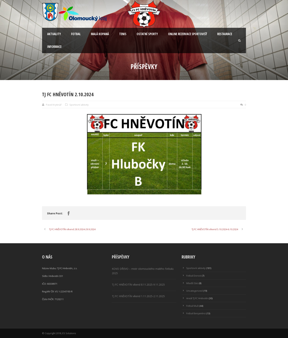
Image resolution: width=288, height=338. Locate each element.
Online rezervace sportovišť (187, 34)
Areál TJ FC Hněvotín (197, 298)
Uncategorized (194, 290)
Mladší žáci (192, 283)
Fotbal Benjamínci (196, 313)
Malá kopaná (100, 34)
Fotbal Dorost (193, 275)
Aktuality (54, 34)
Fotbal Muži (192, 305)
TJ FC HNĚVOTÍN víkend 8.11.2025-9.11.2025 (138, 284)
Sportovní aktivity (79, 104)
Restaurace (224, 34)
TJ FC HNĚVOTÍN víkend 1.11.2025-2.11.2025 (138, 296)
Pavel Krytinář (54, 104)
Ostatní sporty (147, 34)
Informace (54, 47)
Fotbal (76, 34)
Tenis (122, 34)
